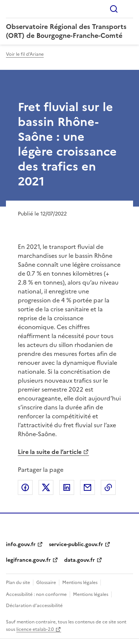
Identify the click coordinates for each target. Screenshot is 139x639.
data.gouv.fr (79, 560)
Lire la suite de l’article (50, 451)
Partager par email (87, 487)
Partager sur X (46, 487)
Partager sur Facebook (25, 487)
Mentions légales (79, 582)
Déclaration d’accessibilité (34, 605)
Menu (128, 8)
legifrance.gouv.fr (28, 560)
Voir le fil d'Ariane (25, 54)
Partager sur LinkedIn (66, 487)
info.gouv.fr (21, 544)
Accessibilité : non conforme (36, 594)
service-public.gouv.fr (76, 544)
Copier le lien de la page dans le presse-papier (108, 487)
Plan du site (18, 582)
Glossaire (46, 582)
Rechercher (113, 8)
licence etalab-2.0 (35, 629)
